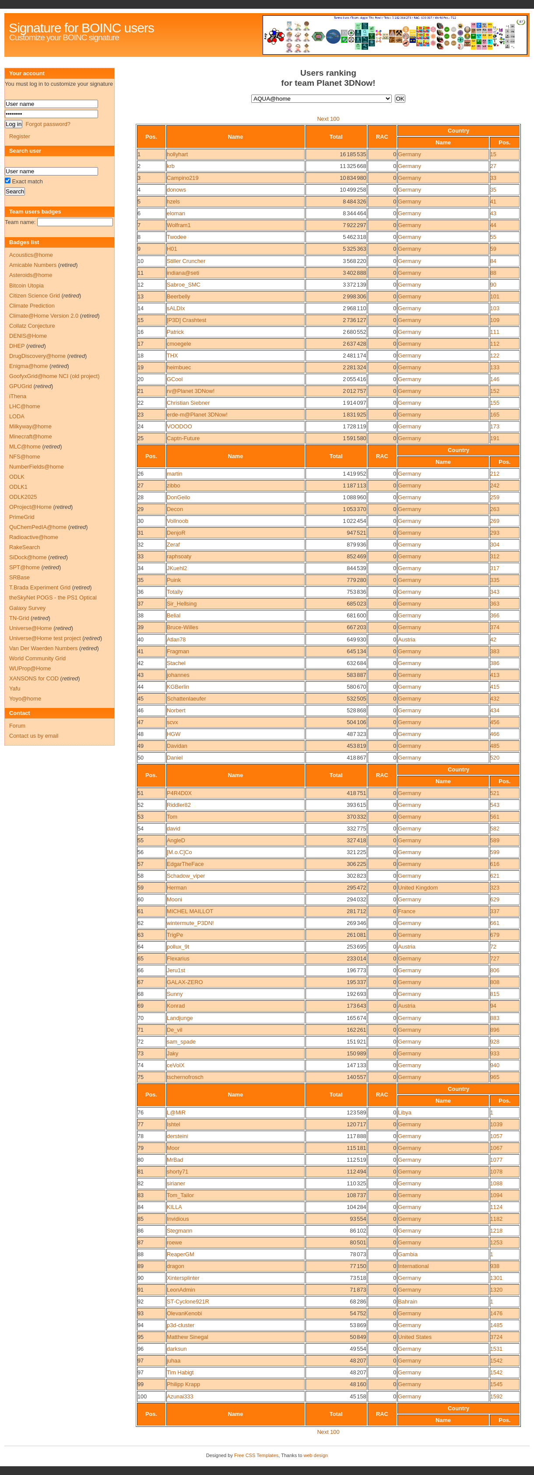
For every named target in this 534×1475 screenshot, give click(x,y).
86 (140, 1230)
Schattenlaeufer (186, 698)
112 (494, 343)
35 (493, 189)
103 (494, 308)
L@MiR (176, 1112)
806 (494, 970)
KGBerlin (178, 686)
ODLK (17, 476)
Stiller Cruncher (186, 261)
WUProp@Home (30, 668)
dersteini (177, 1136)
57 (140, 864)
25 (140, 438)
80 (140, 1159)
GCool (175, 379)
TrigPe (175, 935)
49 (140, 746)
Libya (404, 1112)
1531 (496, 1348)
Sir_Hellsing (182, 603)
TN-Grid (19, 618)
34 (140, 568)
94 (493, 1005)
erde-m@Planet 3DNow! (197, 414)
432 (494, 698)
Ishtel (173, 1124)
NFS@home (24, 456)
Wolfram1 (179, 225)
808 (494, 982)
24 (140, 426)
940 (494, 1065)
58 (140, 875)
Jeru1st (176, 970)
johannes (178, 675)
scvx (172, 722)
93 (140, 1313)
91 (140, 1289)
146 (494, 379)
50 (140, 757)
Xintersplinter (183, 1278)
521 (494, 793)
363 (494, 603)
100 (142, 1396)
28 (140, 497)
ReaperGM (180, 1254)
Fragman (178, 651)
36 (140, 592)
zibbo (173, 485)
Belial (173, 615)
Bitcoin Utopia (26, 285)
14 (140, 308)
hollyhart (177, 154)
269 (494, 521)
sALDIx (176, 308)
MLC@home (25, 446)
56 (140, 852)
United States (415, 1337)
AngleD (176, 840)
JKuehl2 (177, 568)
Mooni (174, 899)
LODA (17, 416)
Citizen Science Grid (34, 295)
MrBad (175, 1159)
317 (494, 568)
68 (140, 994)
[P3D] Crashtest (186, 320)
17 (140, 343)
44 (493, 225)
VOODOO (179, 426)
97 (140, 1360)
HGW (173, 734)
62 (140, 923)
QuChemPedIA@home (38, 527)
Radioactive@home (33, 537)
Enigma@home (28, 366)
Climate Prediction (32, 305)
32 (140, 544)
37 (140, 603)
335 (494, 580)
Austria (406, 639)
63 (140, 935)
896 (494, 1030)
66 (140, 970)
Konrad (176, 1005)
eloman (176, 213)
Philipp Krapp (183, 1384)
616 (494, 864)
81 (140, 1171)
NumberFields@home (36, 466)
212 (494, 473)
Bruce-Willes (182, 627)
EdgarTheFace (185, 864)
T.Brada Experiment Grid (39, 587)
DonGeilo (178, 497)
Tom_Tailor (180, 1195)
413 (494, 675)
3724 (496, 1337)
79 (140, 1148)
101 (494, 296)
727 (494, 958)
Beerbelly (178, 296)
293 (494, 532)
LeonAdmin (181, 1289)
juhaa (173, 1360)
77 (140, 1124)
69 (140, 1005)
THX (172, 355)
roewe (174, 1242)
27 (493, 166)
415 (494, 686)
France (406, 911)
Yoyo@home (25, 698)
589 (494, 840)
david (173, 828)
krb (171, 166)
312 (494, 556)
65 (140, 958)
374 (494, 627)
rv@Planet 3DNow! (190, 391)
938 (494, 1266)
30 (140, 521)
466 (494, 734)
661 (494, 923)
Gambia (408, 1254)
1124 (496, 1207)
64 (140, 946)
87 (140, 1242)
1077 (496, 1159)
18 (140, 355)
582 (494, 828)
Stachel (176, 663)
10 (140, 261)
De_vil (175, 1030)
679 (494, 935)
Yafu (14, 688)
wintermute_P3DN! (190, 923)
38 (140, 615)
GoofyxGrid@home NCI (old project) (54, 376)
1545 (496, 1384)
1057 (496, 1136)
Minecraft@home (30, 436)
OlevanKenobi (184, 1313)
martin (175, 473)
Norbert (176, 710)
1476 (496, 1313)
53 (140, 816)
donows (176, 189)
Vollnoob (177, 521)
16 (140, 332)
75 (140, 1077)
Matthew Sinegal (187, 1337)
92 (140, 1301)
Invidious (178, 1219)
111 (494, 332)
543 (494, 805)
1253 (496, 1242)
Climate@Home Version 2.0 (43, 315)
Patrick (175, 332)
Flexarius (178, 958)
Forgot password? (47, 124)
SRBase (19, 577)
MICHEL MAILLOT (190, 911)
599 (494, 852)
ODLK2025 (23, 497)
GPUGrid (20, 386)
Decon (175, 509)
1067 (496, 1148)
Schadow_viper (186, 875)
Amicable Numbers (32, 265)
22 (140, 402)
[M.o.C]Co (179, 852)
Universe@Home (30, 628)
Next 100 (328, 119)
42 (493, 639)
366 (494, 615)
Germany (409, 154)
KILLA (174, 1207)
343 (494, 592)
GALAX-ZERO (185, 982)
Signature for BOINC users (81, 28)
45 (140, 698)
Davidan (177, 746)
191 (494, 438)
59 (493, 248)
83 (140, 1195)
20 (140, 379)
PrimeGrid (22, 517)
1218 (496, 1230)
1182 (496, 1219)
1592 (496, 1396)
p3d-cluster (180, 1325)
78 (140, 1136)
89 (140, 1266)
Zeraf (173, 544)
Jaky (172, 1053)
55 (493, 237)
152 (494, 391)
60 (140, 899)
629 (494, 899)
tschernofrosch (185, 1077)
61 (140, 911)
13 (140, 296)
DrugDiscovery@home (37, 356)
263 (494, 509)
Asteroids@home (30, 275)
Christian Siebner (188, 402)
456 (494, 722)
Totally (175, 592)
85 (140, 1219)
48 (140, 734)
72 (493, 946)
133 (494, 367)
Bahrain (407, 1301)
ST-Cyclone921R (188, 1301)
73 (140, 1053)
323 (494, 887)
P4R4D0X (179, 793)
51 (140, 793)
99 (140, 1384)
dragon (175, 1266)
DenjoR (176, 532)
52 (140, 805)
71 (140, 1030)
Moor (173, 1148)
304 (494, 544)
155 (494, 402)
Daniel (175, 757)
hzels (173, 201)
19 (140, 367)
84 (493, 261)
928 (494, 1041)
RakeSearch (24, 547)
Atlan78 (176, 639)
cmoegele (179, 343)
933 (494, 1053)
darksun (177, 1348)
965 (494, 1077)
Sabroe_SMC (183, 284)
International (413, 1266)
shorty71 (177, 1171)
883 (494, 1018)
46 (140, 710)
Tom (172, 816)
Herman (177, 887)
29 (140, 509)
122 (494, 355)
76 (140, 1112)
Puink (174, 580)
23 (140, 414)
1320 (496, 1289)
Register (19, 136)
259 (494, 497)
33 (493, 178)
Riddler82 (179, 805)
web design (316, 1455)
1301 (496, 1278)
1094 (496, 1195)
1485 (496, 1325)
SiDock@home (28, 557)
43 (493, 213)
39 (140, 627)
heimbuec (179, 367)
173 (494, 426)
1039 (496, 1124)
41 (493, 201)
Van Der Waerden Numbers (43, 648)
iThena (17, 396)
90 (493, 284)
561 (494, 816)
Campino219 (183, 178)
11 (140, 273)
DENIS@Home (28, 336)
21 (140, 391)
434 (494, 710)
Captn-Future (183, 438)
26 (140, 473)
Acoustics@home (31, 255)
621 (494, 875)
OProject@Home (30, 507)
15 (493, 154)
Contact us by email (33, 735)
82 (140, 1183)
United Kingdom (418, 887)
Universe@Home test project (45, 638)
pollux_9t (178, 946)
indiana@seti (183, 273)
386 (494, 663)
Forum (17, 725)
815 (494, 994)
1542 (496, 1360)
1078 (496, 1171)
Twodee (176, 237)
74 (140, 1065)
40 (140, 639)
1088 (496, 1183)
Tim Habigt (180, 1372)
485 (494, 746)
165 (494, 414)
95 (140, 1337)
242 (494, 485)
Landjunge (180, 1018)
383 (494, 651)
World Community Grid (37, 658)
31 (140, 532)
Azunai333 (180, 1396)
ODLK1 (18, 486)
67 (140, 982)
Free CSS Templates (256, 1455)
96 (140, 1348)
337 (494, 911)
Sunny (175, 994)
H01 (172, 248)
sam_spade (181, 1041)
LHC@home (24, 406)
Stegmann (179, 1230)
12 (140, 284)
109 (494, 320)
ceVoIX (176, 1065)
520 (494, 757)
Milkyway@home (30, 426)
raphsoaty (179, 556)
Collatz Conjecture (32, 325)
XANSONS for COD (34, 678)
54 (140, 828)
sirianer (176, 1183)
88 (493, 273)
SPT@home (24, 567)
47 (140, 722)
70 (140, 1018)
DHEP (17, 346)
